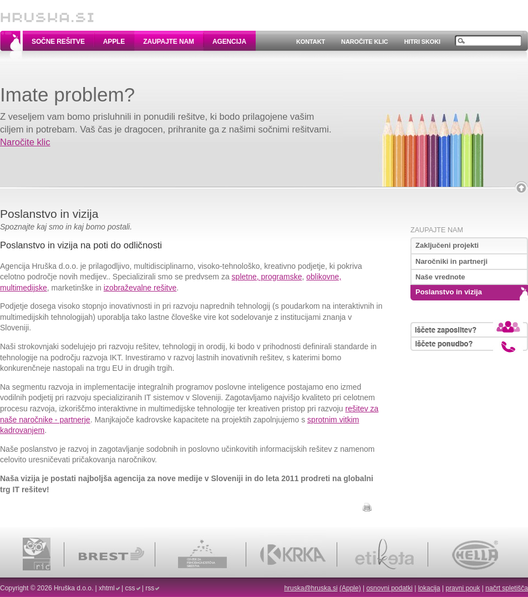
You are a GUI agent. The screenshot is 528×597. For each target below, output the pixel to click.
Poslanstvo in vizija (448, 292)
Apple (114, 41)
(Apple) (350, 588)
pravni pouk (462, 588)
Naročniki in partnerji (451, 261)
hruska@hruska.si (310, 588)
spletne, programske (267, 276)
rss (149, 588)
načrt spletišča (506, 588)
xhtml (107, 588)
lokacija (429, 588)
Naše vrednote (440, 277)
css (130, 588)
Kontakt (310, 41)
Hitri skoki (422, 41)
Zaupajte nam (168, 41)
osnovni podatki (389, 588)
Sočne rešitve (58, 41)
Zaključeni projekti (447, 245)
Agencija (229, 41)
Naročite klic (364, 41)
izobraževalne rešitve (140, 287)
